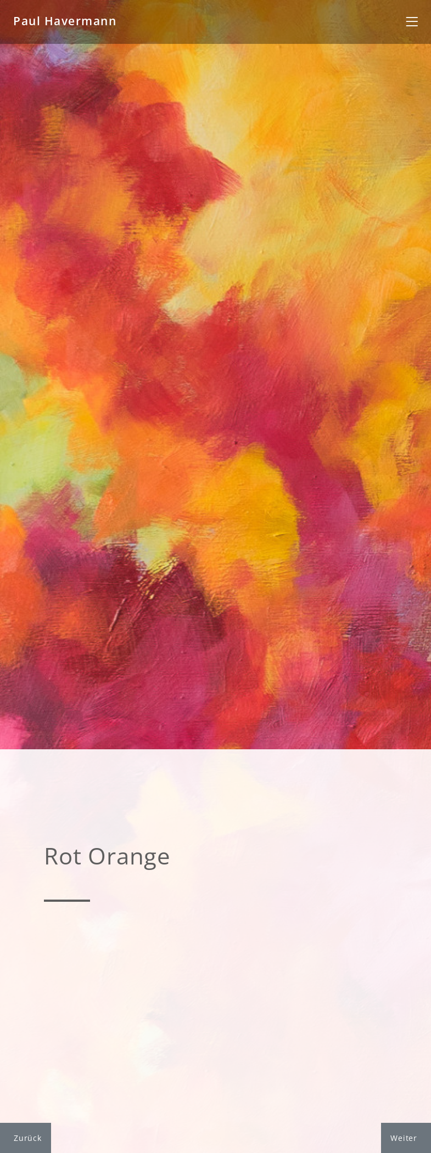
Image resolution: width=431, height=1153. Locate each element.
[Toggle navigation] (412, 22)
